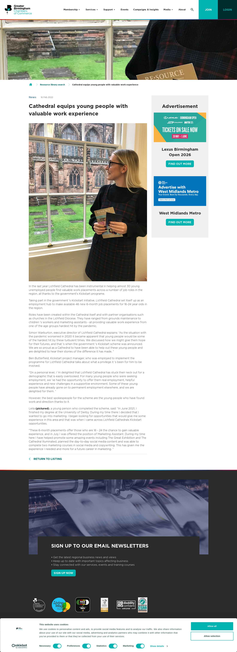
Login (227, 9)
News (32, 97)
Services (91, 9)
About (182, 9)
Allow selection (212, 636)
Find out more (179, 163)
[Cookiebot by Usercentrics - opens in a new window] (19, 646)
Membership (70, 9)
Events (125, 9)
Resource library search (52, 84)
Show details (157, 646)
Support (108, 9)
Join (208, 9)
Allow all (212, 626)
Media (167, 9)
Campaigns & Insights (146, 9)
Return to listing (48, 458)
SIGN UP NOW (63, 573)
